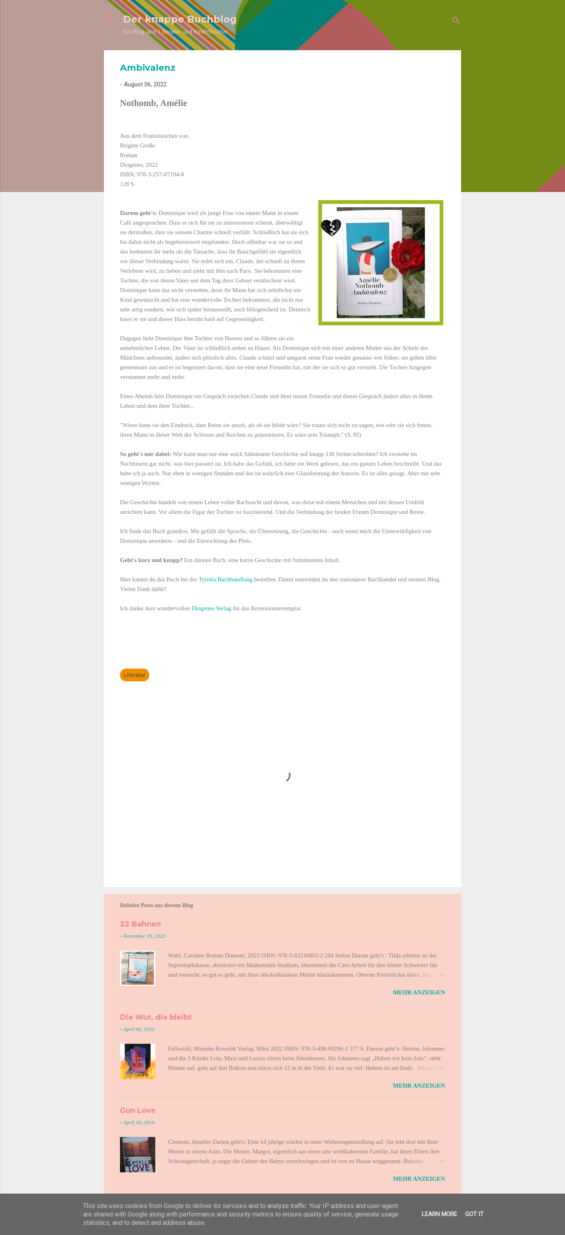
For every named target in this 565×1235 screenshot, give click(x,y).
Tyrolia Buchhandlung (225, 579)
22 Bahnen (140, 924)
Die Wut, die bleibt (156, 1017)
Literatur (135, 675)
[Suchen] (456, 22)
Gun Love (138, 1110)
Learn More (439, 1214)
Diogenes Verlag (211, 608)
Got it (474, 1214)
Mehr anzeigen (419, 992)
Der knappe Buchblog (180, 19)
